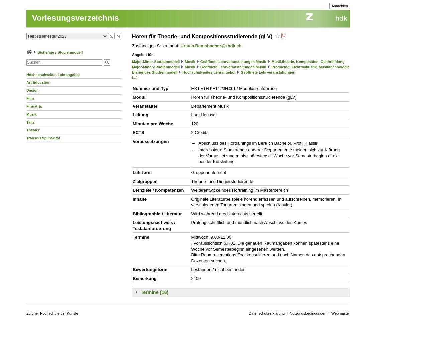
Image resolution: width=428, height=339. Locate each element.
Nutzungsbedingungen (308, 313)
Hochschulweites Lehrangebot (53, 75)
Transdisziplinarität (43, 138)
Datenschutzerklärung (267, 313)
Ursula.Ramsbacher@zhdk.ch (211, 45)
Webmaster (340, 313)
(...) (135, 77)
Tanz (30, 122)
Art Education (38, 82)
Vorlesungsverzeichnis (75, 17)
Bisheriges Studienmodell (60, 52)
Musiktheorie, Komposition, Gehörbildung (307, 62)
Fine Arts (34, 106)
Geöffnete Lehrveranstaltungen (268, 72)
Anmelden (339, 6)
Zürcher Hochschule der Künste (52, 313)
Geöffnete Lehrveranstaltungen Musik (233, 62)
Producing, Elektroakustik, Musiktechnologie (310, 67)
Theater (33, 130)
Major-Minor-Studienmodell (156, 62)
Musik (31, 114)
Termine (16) (154, 292)
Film (30, 98)
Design (32, 90)
